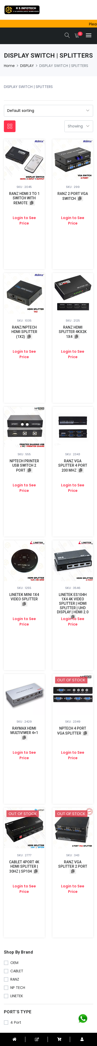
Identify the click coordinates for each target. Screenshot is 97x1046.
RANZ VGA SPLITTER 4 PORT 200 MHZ (72, 465)
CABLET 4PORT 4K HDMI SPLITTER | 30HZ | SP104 (24, 866)
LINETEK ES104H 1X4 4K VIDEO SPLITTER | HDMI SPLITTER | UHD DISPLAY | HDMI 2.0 (72, 603)
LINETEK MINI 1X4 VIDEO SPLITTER (24, 597)
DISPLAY (27, 65)
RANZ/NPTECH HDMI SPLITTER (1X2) (24, 332)
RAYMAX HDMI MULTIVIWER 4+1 (24, 730)
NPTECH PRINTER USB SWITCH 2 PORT (24, 465)
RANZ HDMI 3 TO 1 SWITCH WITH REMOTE (24, 198)
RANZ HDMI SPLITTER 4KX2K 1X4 (73, 332)
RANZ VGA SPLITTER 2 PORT (72, 864)
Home (9, 65)
